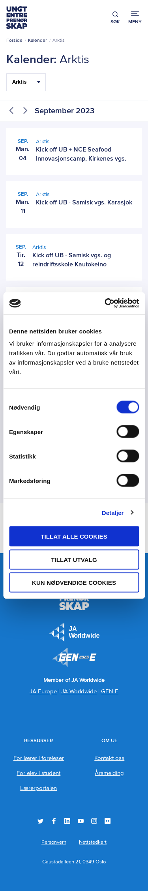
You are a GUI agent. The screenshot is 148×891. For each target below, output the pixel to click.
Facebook (54, 821)
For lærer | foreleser (38, 758)
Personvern (53, 842)
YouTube (81, 821)
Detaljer (113, 512)
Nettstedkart (93, 842)
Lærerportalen (38, 788)
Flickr (108, 821)
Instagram (94, 821)
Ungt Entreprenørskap (16, 17)
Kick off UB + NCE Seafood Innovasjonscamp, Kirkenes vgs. (81, 154)
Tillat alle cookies (74, 536)
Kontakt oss (109, 758)
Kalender (37, 40)
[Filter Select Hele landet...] (26, 82)
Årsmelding (109, 773)
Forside (14, 40)
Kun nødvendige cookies (74, 582)
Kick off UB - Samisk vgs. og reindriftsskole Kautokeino (71, 260)
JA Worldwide (79, 691)
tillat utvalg (74, 559)
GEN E (109, 691)
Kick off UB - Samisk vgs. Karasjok (84, 203)
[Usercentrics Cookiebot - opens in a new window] (105, 303)
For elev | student (38, 773)
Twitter (40, 821)
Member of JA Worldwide (74, 657)
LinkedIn (67, 821)
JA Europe (74, 632)
